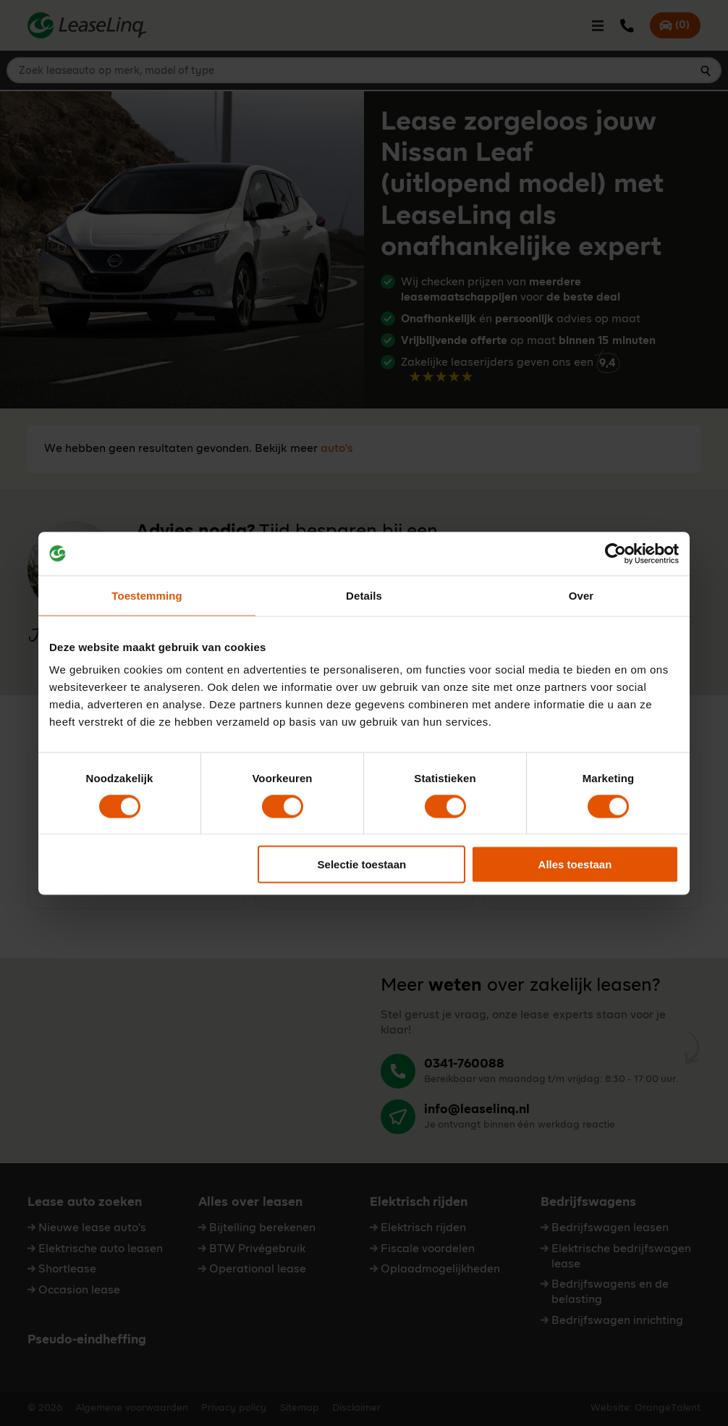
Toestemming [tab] (146, 595)
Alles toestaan (575, 864)
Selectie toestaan (362, 864)
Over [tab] (581, 595)
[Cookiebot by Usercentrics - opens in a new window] (615, 553)
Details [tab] (364, 595)
